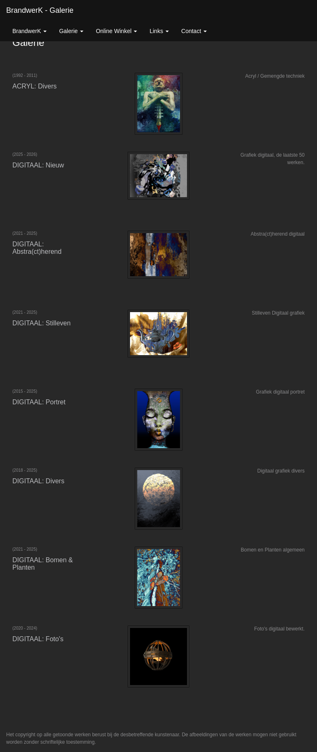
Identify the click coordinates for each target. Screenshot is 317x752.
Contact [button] (194, 31)
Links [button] (159, 31)
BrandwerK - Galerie (39, 10)
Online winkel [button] (116, 31)
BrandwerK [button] (29, 31)
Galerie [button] (71, 31)
